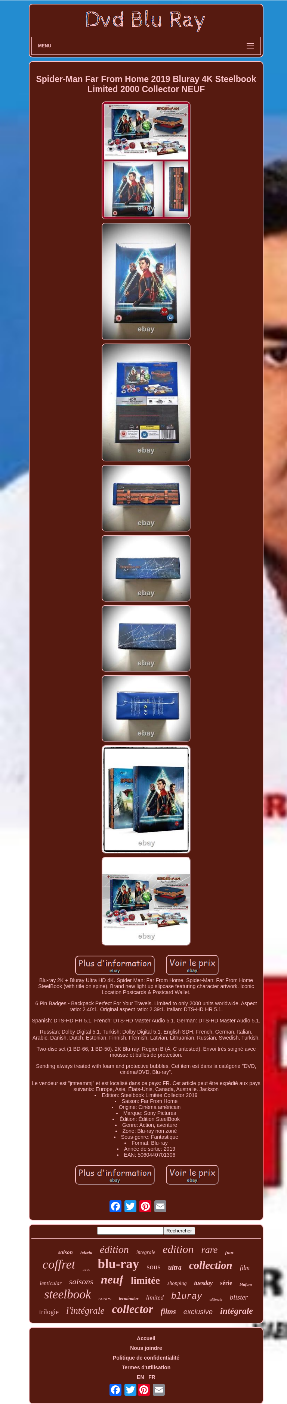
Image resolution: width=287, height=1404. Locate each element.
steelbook (67, 1294)
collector (132, 1309)
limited (155, 1297)
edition (178, 1249)
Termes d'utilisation (146, 1367)
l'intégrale (85, 1311)
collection (210, 1265)
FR (151, 1377)
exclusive (198, 1312)
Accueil (146, 1338)
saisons (81, 1281)
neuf (112, 1279)
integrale (145, 1252)
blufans (246, 1284)
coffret (59, 1264)
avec (86, 1269)
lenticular (51, 1283)
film (245, 1267)
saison (65, 1252)
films (168, 1311)
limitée (145, 1280)
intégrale (236, 1311)
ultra (175, 1267)
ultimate (216, 1299)
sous (153, 1266)
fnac (229, 1252)
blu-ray (118, 1264)
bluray (186, 1296)
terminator (129, 1298)
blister (239, 1297)
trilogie (49, 1312)
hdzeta (86, 1252)
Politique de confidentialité (146, 1358)
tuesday (203, 1283)
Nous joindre (146, 1348)
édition (114, 1249)
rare (209, 1249)
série (226, 1283)
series (104, 1298)
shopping (176, 1283)
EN (140, 1377)
